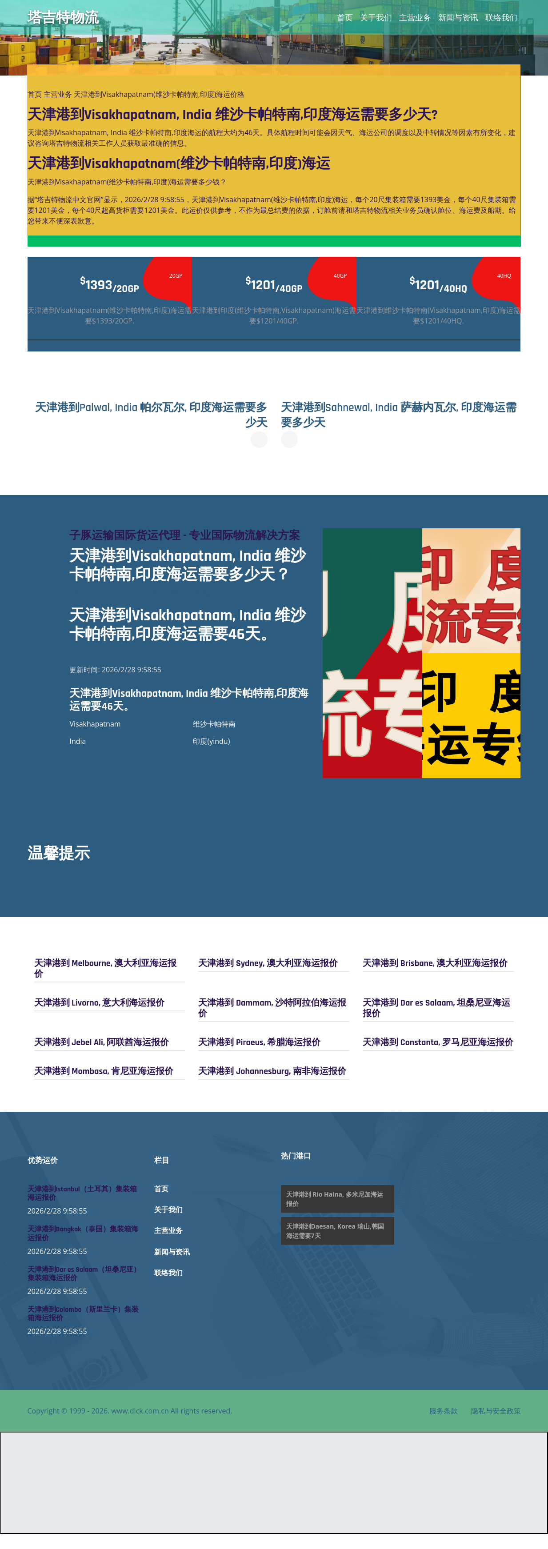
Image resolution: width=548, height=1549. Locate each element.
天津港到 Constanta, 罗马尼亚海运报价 (438, 1057)
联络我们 (501, 17)
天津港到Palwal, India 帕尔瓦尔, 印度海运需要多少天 (150, 415)
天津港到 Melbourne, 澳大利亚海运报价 (105, 983)
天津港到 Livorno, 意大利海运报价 (99, 1017)
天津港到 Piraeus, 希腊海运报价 (259, 1057)
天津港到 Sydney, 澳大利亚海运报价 (267, 978)
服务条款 (443, 1426)
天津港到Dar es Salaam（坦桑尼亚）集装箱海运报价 (84, 1288)
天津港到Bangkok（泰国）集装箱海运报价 (83, 1249)
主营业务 (415, 17)
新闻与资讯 (458, 17)
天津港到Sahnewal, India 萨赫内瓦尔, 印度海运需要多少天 (400, 415)
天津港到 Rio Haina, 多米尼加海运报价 (334, 1214)
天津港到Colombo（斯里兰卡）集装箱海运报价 (83, 1329)
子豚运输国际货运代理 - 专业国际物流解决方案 (186, 543)
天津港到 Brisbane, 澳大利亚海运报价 (435, 978)
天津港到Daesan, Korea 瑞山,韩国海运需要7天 (335, 1246)
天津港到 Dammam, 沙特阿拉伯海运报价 (272, 1023)
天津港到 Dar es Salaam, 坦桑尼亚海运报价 (436, 1023)
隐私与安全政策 (496, 1426)
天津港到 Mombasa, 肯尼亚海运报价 (104, 1086)
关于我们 (376, 17)
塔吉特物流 (63, 17)
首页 (345, 17)
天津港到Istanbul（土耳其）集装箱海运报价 (82, 1209)
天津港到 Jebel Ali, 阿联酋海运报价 (101, 1057)
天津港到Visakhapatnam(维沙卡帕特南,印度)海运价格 (159, 94)
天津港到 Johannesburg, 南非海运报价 (272, 1086)
